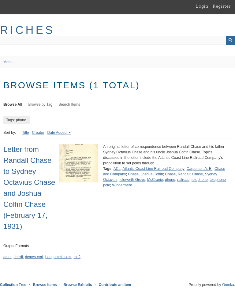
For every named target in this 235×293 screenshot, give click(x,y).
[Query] (117, 40)
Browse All (12, 104)
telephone (200, 180)
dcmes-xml (34, 257)
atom (7, 257)
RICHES (27, 30)
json (48, 257)
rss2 (76, 257)
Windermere (122, 185)
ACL (117, 169)
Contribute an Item (115, 285)
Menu (8, 62)
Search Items (69, 104)
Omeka (228, 285)
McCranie (155, 180)
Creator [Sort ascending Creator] (38, 132)
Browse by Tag (40, 104)
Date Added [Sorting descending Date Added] (57, 132)
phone (170, 180)
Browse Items (45, 285)
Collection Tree (13, 285)
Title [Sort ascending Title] (25, 132)
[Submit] (230, 40)
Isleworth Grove (132, 180)
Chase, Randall (177, 174)
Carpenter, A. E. (200, 169)
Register (222, 6)
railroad (183, 180)
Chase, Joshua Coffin (145, 174)
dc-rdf (18, 257)
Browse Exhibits (77, 285)
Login (202, 6)
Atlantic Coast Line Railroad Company (153, 169)
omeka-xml (63, 257)
